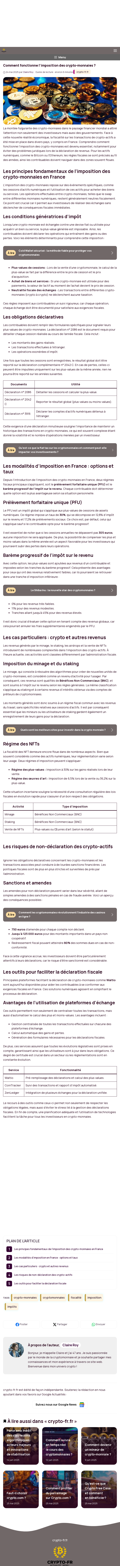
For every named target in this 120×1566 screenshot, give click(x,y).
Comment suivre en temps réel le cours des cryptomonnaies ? (59, 1447)
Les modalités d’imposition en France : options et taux (46, 1257)
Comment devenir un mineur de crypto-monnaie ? (98, 1450)
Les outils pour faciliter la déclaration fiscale (40, 1283)
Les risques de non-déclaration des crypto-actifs (43, 1275)
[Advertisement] (60, 23)
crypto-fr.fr (82, 71)
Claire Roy (70, 1345)
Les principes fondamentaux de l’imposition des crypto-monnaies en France (58, 1249)
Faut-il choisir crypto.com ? (17, 1495)
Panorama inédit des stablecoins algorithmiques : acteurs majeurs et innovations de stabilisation (19, 1443)
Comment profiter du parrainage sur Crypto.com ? (59, 1493)
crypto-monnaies (25, 1297)
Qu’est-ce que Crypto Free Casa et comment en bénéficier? (98, 1491)
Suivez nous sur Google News (60, 1404)
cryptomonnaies (54, 1297)
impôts (12, 1306)
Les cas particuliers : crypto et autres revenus (41, 1266)
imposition (94, 1297)
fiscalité (76, 1297)
